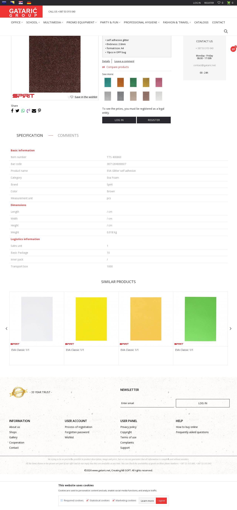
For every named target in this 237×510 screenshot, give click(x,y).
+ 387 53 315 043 (204, 84)
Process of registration (78, 462)
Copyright (126, 468)
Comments (68, 171)
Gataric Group (16, 38)
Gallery (13, 473)
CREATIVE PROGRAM (57, 38)
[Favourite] (220, 2)
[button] (224, 31)
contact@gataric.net (204, 101)
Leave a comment (124, 97)
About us (14, 462)
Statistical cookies (100, 500)
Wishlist (69, 473)
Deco (41, 38)
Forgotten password (77, 468)
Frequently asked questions (192, 468)
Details (106, 97)
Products (31, 38)
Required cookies (74, 500)
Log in (119, 155)
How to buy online (187, 462)
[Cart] (230, 4)
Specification (30, 171)
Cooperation (16, 478)
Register (209, 2)
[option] (36, 364)
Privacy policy (128, 462)
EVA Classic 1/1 (20, 385)
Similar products (118, 317)
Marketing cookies (126, 500)
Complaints (127, 478)
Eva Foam (76, 38)
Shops (13, 468)
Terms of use (128, 473)
